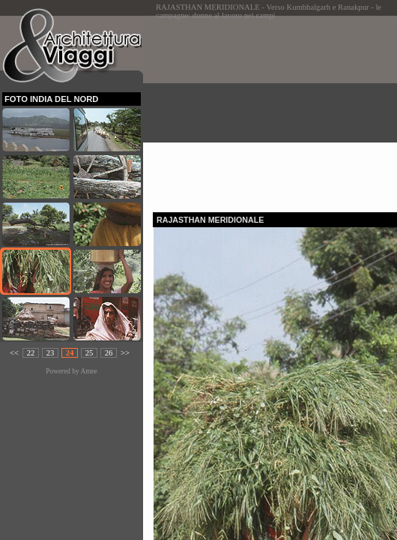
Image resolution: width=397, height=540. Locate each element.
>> (125, 353)
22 (31, 353)
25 (89, 353)
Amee (88, 371)
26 (109, 353)
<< (14, 353)
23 (50, 353)
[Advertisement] (275, 109)
